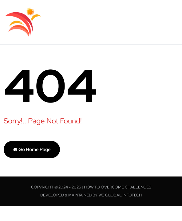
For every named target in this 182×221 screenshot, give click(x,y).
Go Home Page (32, 149)
